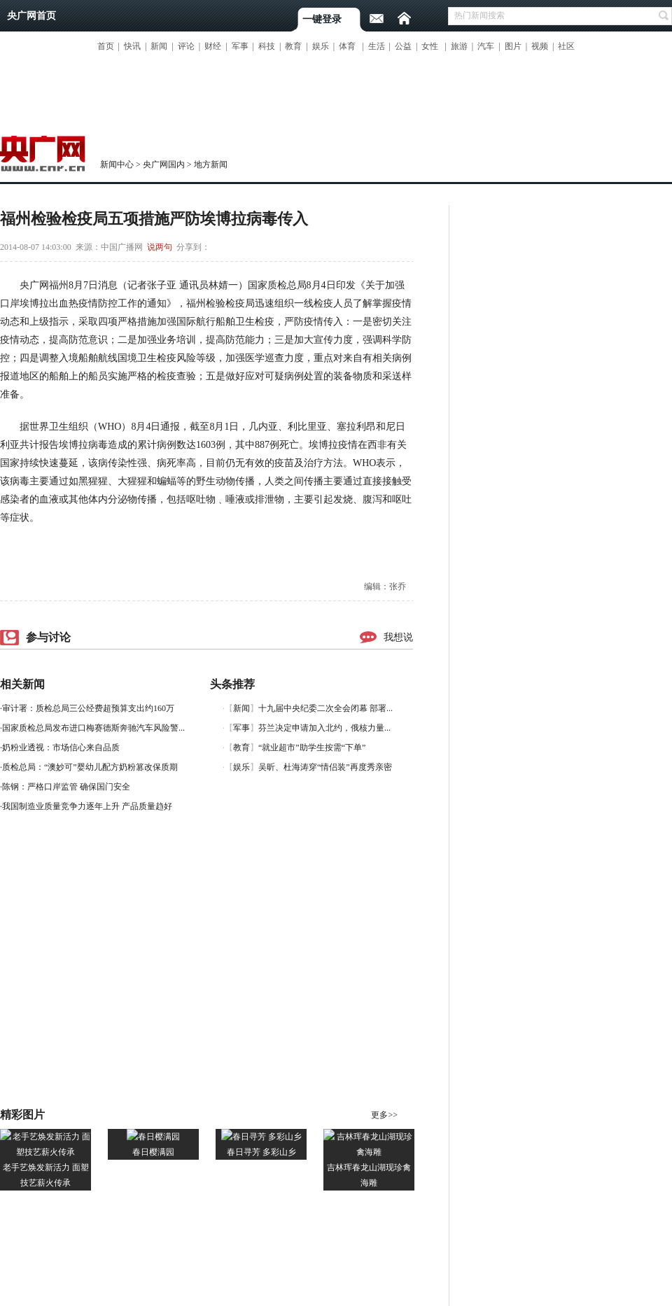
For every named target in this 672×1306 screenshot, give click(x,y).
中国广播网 (122, 247)
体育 (347, 46)
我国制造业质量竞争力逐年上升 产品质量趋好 (87, 806)
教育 (293, 46)
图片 (513, 46)
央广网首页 (31, 15)
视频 (539, 46)
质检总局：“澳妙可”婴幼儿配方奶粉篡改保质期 (90, 767)
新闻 (158, 46)
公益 (403, 46)
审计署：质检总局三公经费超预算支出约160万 (88, 708)
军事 (240, 46)
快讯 (132, 46)
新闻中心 (117, 164)
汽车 (485, 46)
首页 (105, 46)
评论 (186, 46)
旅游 (459, 46)
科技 (266, 46)
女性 (429, 46)
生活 (376, 46)
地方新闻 (210, 164)
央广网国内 (164, 164)
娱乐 (320, 46)
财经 (212, 46)
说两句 (159, 247)
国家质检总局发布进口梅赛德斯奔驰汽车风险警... (93, 728)
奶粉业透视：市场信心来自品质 (61, 747)
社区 (566, 46)
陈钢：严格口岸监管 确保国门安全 (66, 787)
